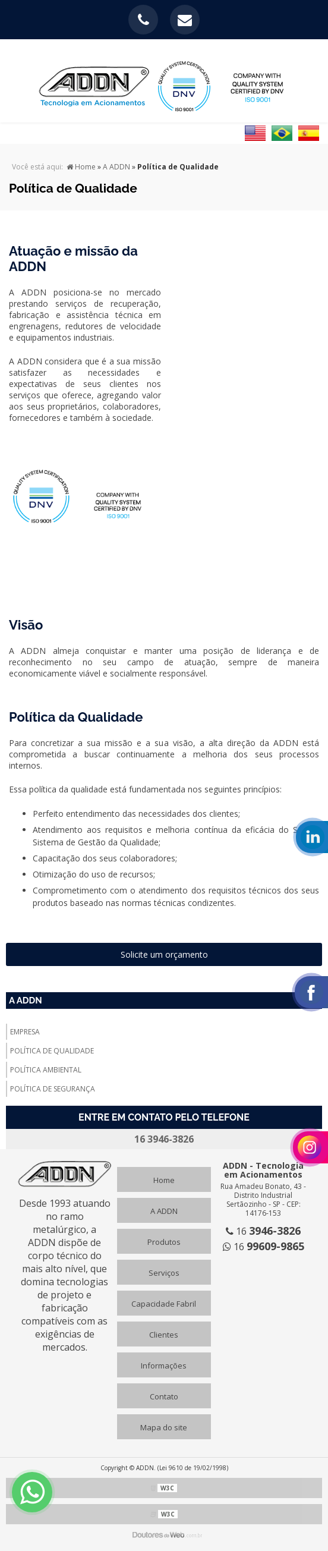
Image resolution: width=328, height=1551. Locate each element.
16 (263, 1231)
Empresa (25, 1032)
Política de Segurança (52, 1089)
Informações (164, 1365)
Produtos (164, 1242)
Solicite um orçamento (164, 954)
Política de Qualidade (52, 1051)
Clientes (163, 1334)
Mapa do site (163, 1427)
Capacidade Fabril (163, 1303)
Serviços (164, 1272)
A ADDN (25, 1000)
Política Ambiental (45, 1070)
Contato (164, 1396)
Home (164, 1180)
